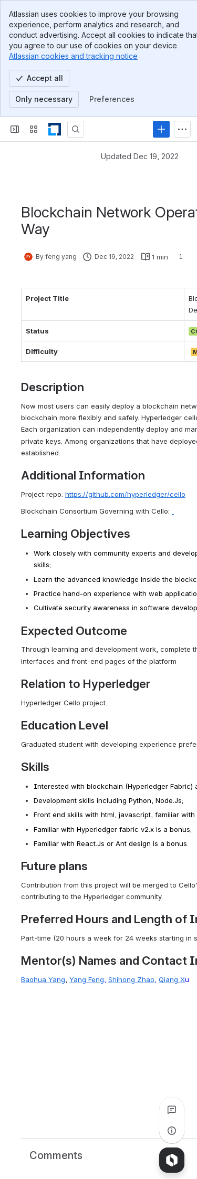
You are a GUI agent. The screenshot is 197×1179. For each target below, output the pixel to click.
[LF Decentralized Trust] (54, 129)
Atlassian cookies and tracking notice (73, 55)
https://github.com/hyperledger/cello (125, 494)
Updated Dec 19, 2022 (140, 156)
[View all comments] (171, 1109)
